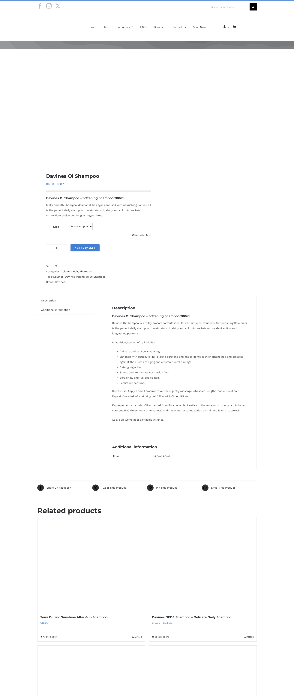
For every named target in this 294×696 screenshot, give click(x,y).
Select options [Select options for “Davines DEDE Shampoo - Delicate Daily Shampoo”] (161, 636)
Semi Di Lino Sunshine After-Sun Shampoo (73, 617)
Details (138, 636)
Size (56, 227)
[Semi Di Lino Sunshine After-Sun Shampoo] (91, 564)
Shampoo (85, 271)
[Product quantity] (56, 247)
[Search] (253, 6)
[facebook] (40, 6)
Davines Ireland (75, 276)
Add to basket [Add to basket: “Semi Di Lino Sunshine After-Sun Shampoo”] (50, 636)
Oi (87, 276)
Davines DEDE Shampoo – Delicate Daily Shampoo (191, 617)
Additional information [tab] (55, 310)
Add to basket (85, 247)
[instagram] (49, 6)
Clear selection (141, 235)
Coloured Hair (69, 271)
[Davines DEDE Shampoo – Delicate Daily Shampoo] (202, 564)
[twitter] (58, 6)
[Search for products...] (229, 6)
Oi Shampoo (98, 276)
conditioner (182, 396)
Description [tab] (48, 300)
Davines (53, 198)
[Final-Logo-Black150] (52, 17)
